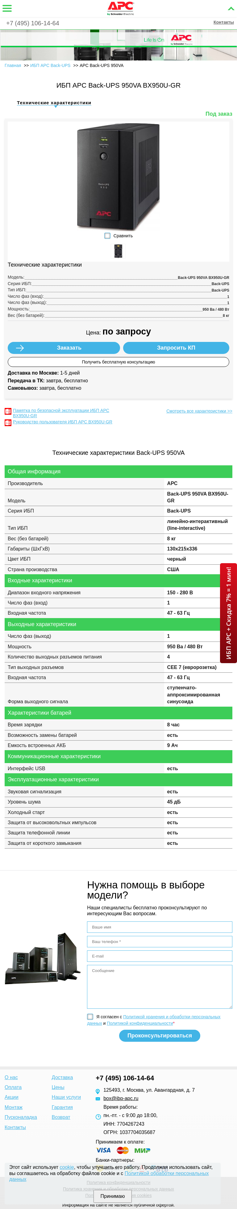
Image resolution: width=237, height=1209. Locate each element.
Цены (58, 1087)
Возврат (61, 1117)
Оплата (13, 1087)
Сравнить (123, 235)
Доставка (62, 1077)
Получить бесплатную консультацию (118, 361)
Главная (13, 65)
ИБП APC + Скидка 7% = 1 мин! (228, 613)
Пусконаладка (21, 1117)
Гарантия (62, 1107)
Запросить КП (176, 348)
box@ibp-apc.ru (120, 1098)
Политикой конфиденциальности (140, 1023)
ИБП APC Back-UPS (51, 65)
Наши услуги (66, 1097)
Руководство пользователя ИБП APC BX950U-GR (62, 421)
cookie (67, 1167)
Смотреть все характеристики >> (199, 411)
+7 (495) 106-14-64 (32, 23)
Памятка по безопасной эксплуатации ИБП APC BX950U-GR (61, 413)
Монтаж (14, 1107)
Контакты (224, 22)
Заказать (69, 348)
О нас (11, 1077)
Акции (12, 1097)
